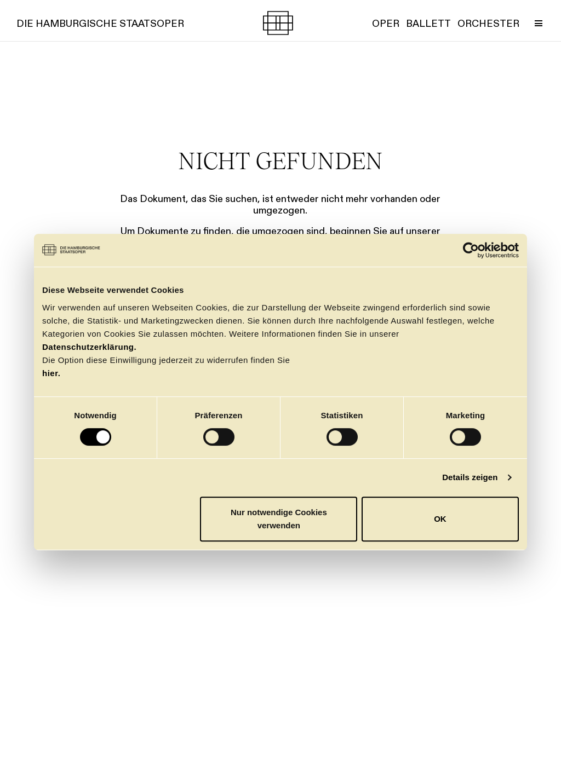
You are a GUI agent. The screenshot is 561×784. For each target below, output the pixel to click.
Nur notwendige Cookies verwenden (279, 519)
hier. (51, 373)
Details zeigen (469, 477)
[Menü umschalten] (538, 23)
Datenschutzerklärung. (89, 346)
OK (440, 518)
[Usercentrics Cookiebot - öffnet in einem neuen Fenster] (471, 250)
